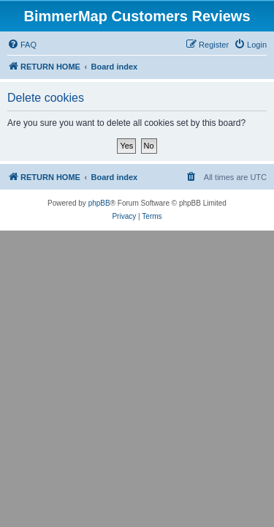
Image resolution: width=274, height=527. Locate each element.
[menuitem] (22, 44)
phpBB (99, 203)
